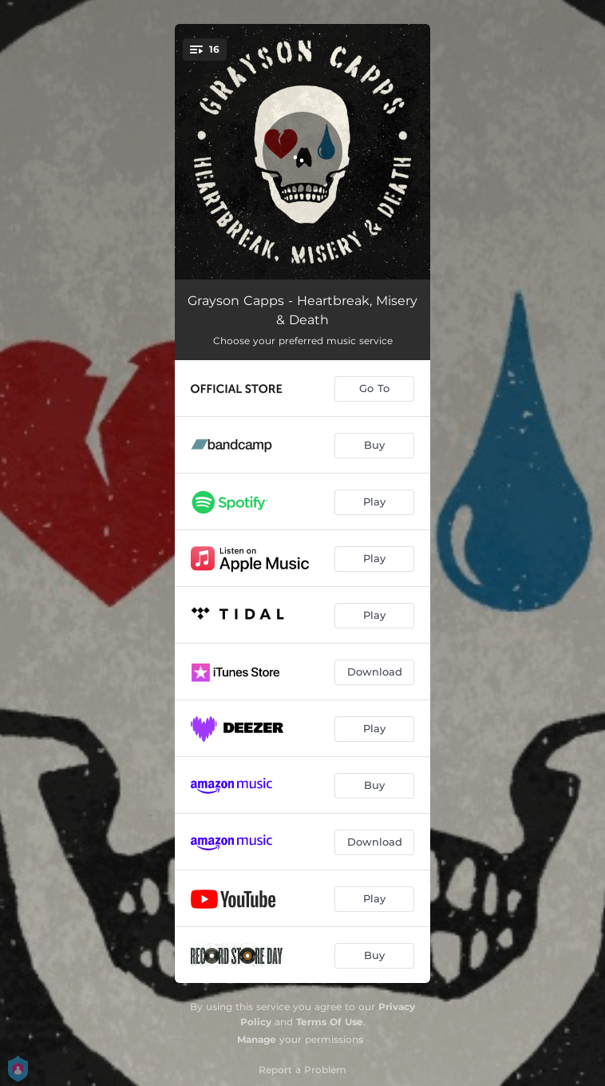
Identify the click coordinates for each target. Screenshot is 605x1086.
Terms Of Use (329, 1022)
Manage (256, 1039)
